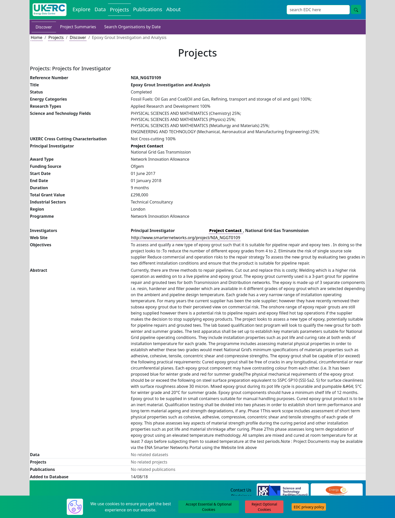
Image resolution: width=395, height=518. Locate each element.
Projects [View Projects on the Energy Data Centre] (119, 9)
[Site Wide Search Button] (356, 9)
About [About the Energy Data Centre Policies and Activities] (173, 9)
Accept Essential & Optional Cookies (208, 507)
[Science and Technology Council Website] (282, 490)
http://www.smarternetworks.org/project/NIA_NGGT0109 (185, 237)
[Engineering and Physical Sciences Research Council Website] (336, 490)
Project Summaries (78, 27)
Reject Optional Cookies (264, 507)
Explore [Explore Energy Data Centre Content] (81, 9)
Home (37, 37)
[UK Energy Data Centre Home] (49, 9)
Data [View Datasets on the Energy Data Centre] (100, 9)
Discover (44, 27)
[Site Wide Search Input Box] (318, 10)
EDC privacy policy (309, 507)
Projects (56, 37)
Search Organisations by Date (132, 27)
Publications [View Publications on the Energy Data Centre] (147, 9)
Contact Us (240, 490)
